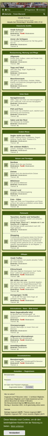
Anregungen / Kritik (19, 295)
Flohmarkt (24, 213)
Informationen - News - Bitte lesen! (24, 309)
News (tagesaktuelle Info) (21, 312)
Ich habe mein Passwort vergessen (16, 385)
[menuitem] (7, 10)
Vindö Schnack (17, 30)
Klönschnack (16, 269)
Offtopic (24, 254)
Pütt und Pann (16, 109)
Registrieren (29, 371)
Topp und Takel (17, 68)
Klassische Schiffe (24, 26)
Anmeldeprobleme (18, 346)
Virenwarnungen (17, 325)
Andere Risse (24, 132)
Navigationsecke (17, 98)
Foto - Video (15, 199)
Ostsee (13, 172)
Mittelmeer (15, 181)
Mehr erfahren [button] (17, 426)
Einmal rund (15, 190)
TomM (22, 33)
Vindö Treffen (16, 258)
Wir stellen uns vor (18, 280)
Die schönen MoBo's (19, 147)
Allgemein (14, 56)
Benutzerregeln (17, 359)
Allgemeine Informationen (21, 336)
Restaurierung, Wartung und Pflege (24, 53)
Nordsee (14, 162)
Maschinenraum (17, 79)
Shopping (14, 235)
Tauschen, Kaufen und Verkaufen (25, 217)
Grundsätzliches (24, 356)
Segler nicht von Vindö (20, 136)
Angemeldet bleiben (17, 387)
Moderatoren (29, 33)
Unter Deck (24, 94)
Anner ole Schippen (19, 39)
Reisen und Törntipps (24, 158)
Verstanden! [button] (14, 433)
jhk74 (42, 414)
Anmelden (18, 371)
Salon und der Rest (18, 120)
